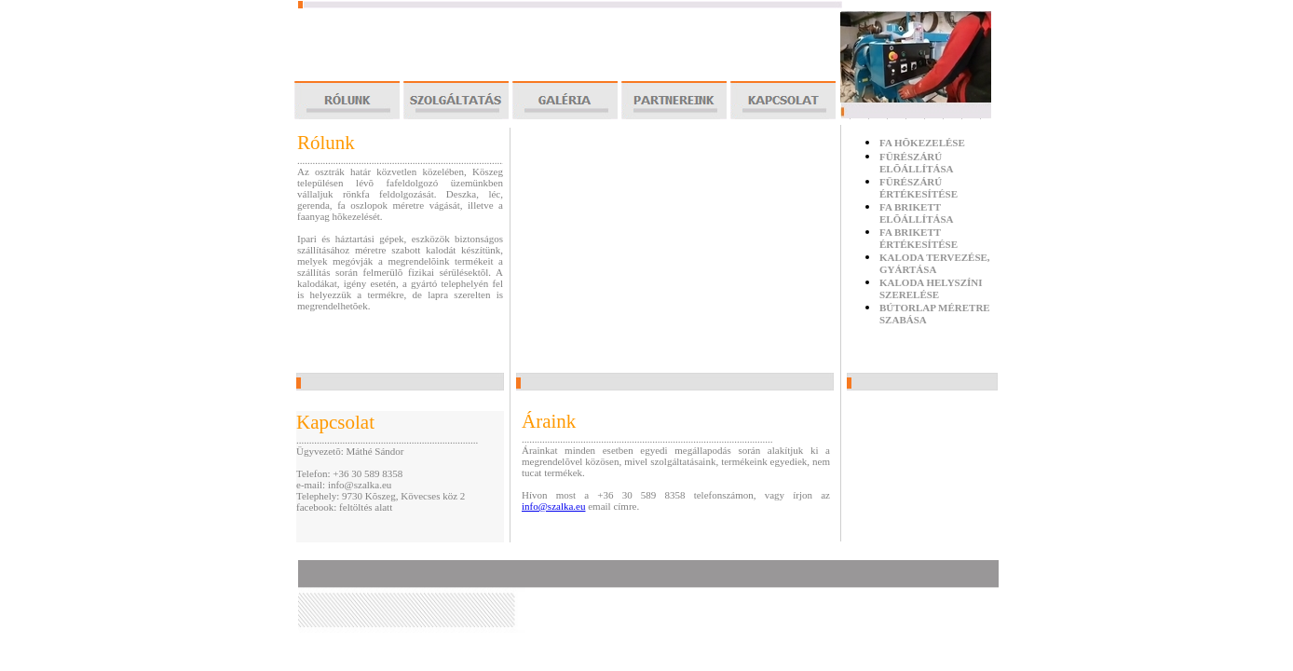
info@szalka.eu (553, 506)
